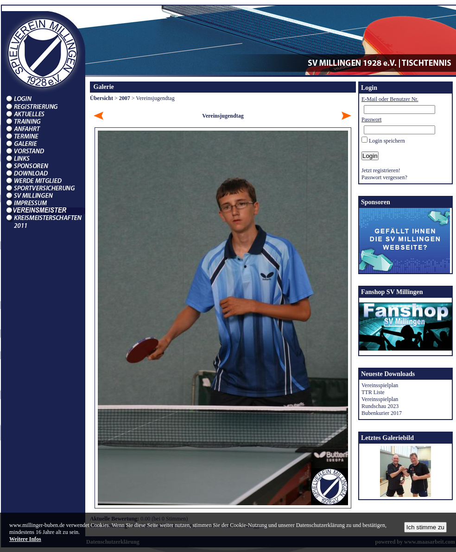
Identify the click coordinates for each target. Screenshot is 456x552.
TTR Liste (373, 392)
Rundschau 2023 (380, 406)
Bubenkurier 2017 (381, 413)
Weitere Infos (25, 539)
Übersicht (101, 98)
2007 (124, 98)
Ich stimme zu (425, 527)
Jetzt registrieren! (380, 170)
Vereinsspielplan (379, 385)
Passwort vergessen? (384, 177)
